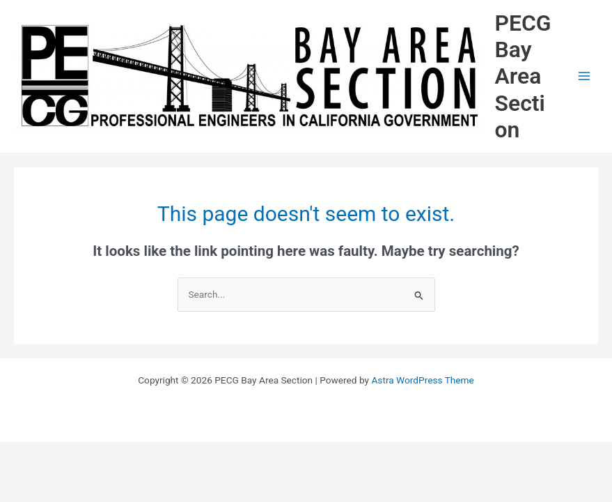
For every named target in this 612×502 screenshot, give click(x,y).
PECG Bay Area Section (523, 76)
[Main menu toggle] (584, 76)
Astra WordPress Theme (422, 380)
